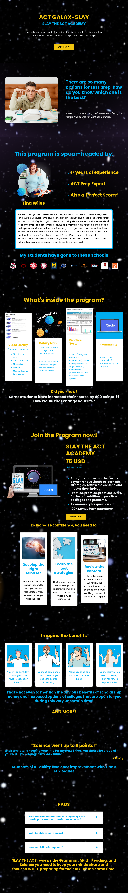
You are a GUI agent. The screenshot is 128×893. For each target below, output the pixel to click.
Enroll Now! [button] (64, 46)
